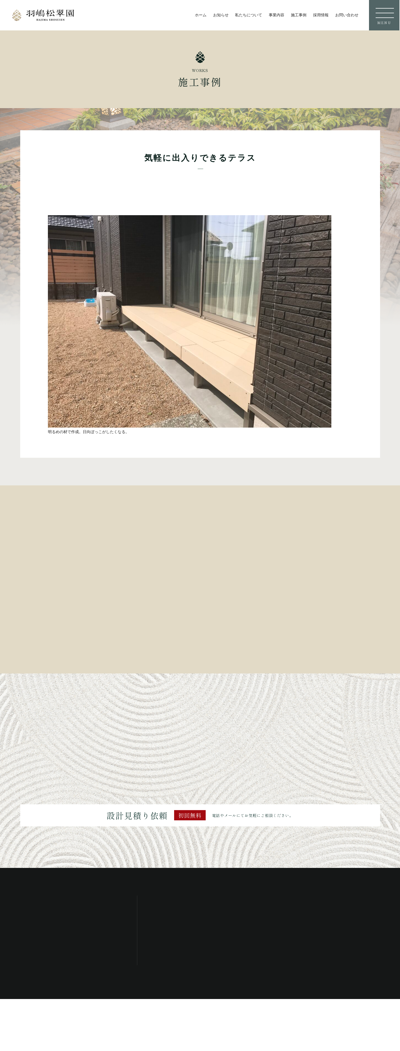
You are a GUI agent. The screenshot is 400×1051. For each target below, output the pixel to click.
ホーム (201, 15)
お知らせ (221, 15)
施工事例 (298, 15)
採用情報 (321, 15)
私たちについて (248, 15)
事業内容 (276, 15)
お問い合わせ (346, 15)
